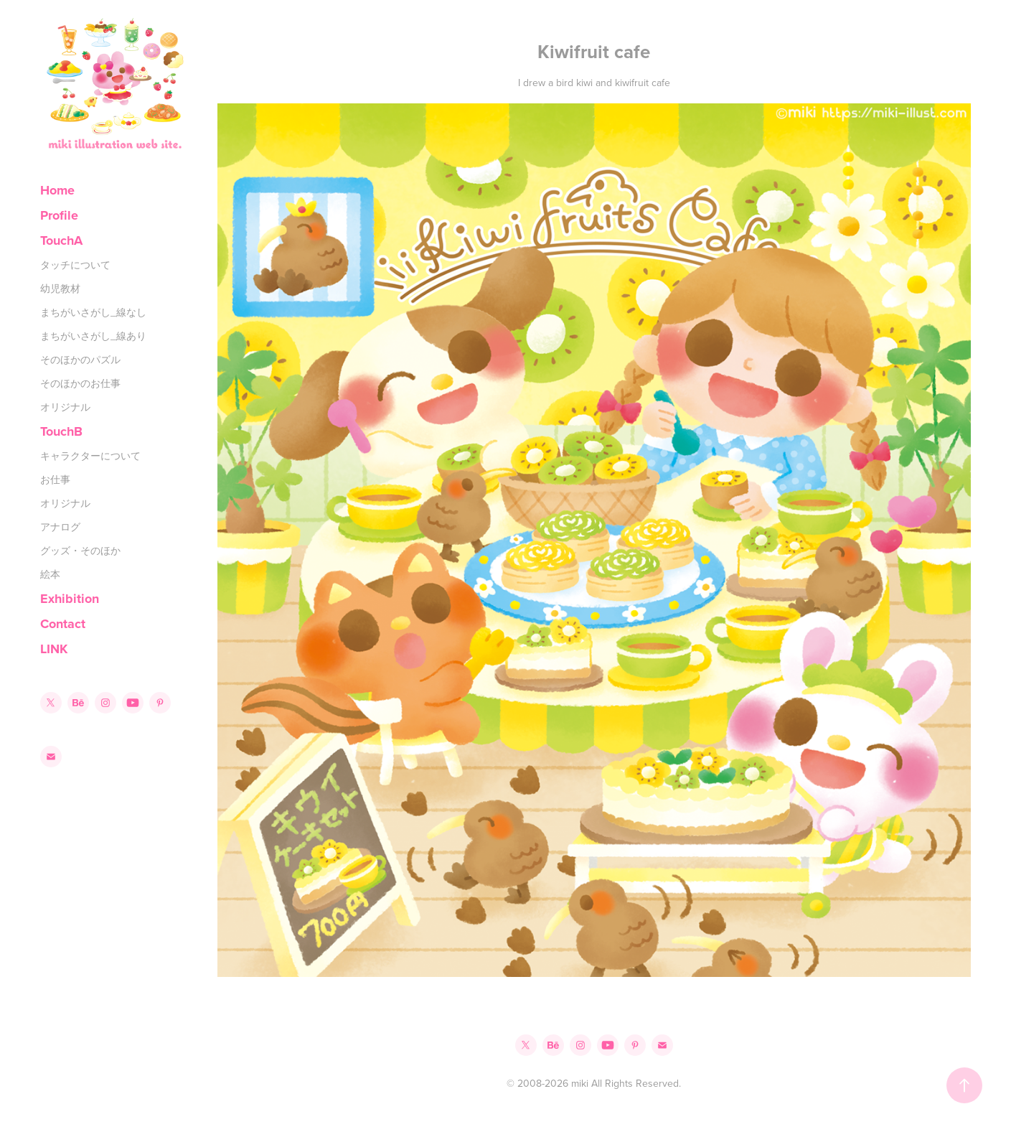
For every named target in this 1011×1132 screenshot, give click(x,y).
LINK (53, 649)
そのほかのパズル (80, 359)
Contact (62, 623)
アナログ (60, 527)
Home (57, 190)
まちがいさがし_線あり (93, 336)
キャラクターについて (90, 456)
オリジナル (65, 407)
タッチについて (75, 265)
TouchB (61, 431)
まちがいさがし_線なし (93, 312)
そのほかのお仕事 (80, 383)
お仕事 (55, 479)
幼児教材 (60, 288)
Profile (59, 215)
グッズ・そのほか (80, 550)
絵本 (50, 574)
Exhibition (69, 598)
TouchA (61, 240)
